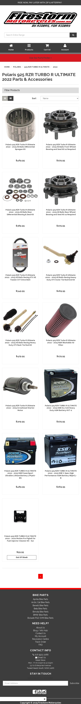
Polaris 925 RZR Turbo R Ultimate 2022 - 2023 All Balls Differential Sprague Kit (20, 147)
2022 (55, 67)
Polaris (17, 67)
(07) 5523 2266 (41, 655)
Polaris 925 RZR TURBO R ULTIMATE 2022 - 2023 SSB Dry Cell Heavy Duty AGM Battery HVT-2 (61, 408)
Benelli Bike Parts (40, 605)
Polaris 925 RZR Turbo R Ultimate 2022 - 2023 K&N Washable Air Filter (61, 342)
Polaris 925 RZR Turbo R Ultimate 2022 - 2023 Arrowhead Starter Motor (20, 408)
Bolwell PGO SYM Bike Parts (40, 618)
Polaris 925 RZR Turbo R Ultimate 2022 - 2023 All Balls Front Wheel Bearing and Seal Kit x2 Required (61, 147)
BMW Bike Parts (40, 615)
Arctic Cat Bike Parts (40, 602)
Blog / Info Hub (40, 630)
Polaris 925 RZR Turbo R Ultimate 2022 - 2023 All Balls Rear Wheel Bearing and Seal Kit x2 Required (61, 212)
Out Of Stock (22, 557)
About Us (40, 628)
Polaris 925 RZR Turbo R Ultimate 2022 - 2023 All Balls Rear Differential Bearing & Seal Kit (20, 212)
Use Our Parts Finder (40, 58)
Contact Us (41, 633)
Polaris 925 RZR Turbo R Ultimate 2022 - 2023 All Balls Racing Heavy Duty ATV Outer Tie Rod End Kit (60, 277)
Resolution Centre (40, 639)
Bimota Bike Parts (40, 612)
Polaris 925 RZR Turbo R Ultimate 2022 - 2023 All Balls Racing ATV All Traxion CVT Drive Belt (20, 277)
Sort (34, 98)
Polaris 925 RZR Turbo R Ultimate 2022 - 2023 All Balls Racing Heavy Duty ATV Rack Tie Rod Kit (20, 342)
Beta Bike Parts (40, 608)
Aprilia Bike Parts (40, 599)
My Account (40, 636)
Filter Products (12, 90)
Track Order (40, 642)
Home (7, 67)
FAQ (40, 645)
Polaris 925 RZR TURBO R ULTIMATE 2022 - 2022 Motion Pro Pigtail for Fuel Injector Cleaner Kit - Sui (20, 538)
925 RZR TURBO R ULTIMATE (36, 67)
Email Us (41, 657)
